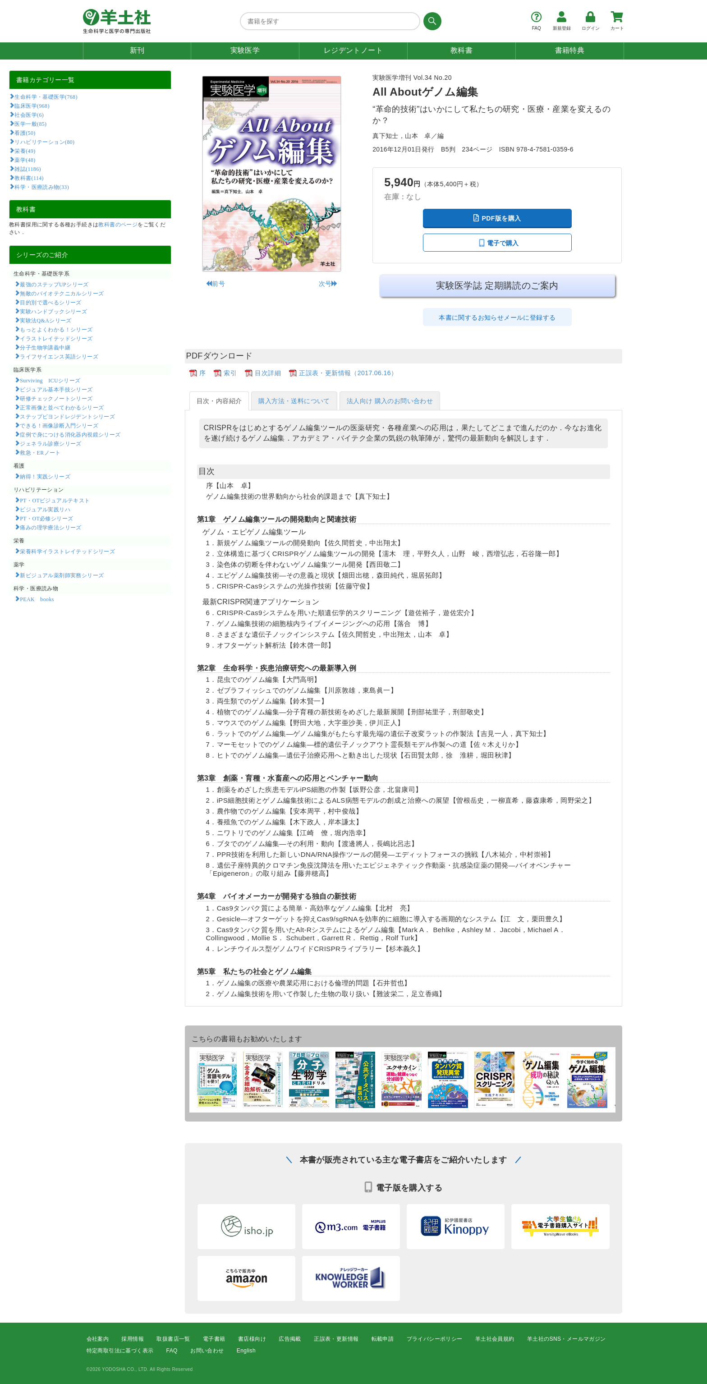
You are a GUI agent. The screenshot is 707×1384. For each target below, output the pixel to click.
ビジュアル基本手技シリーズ (56, 389)
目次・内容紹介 (219, 401)
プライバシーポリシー (435, 1339)
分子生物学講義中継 (45, 347)
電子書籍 (214, 1339)
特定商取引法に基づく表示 (120, 1350)
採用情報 (132, 1339)
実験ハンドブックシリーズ (53, 311)
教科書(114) (29, 177)
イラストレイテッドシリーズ (56, 338)
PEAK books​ (37, 599)
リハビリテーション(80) (44, 141)
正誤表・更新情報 (336, 1339)
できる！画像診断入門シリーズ (59, 425)
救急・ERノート (40, 452)
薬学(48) (24, 159)
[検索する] (430, 21)
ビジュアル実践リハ (45, 509)
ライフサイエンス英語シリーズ (59, 356)
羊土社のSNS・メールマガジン (566, 1339)
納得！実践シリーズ (45, 476)
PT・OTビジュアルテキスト (55, 500)
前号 (215, 283)
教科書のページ (118, 224)
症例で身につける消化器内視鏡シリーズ (70, 434)
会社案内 (98, 1339)
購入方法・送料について (294, 401)
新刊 (137, 50)
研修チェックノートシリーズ (56, 398)
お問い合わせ (207, 1350)
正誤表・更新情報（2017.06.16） (348, 373)
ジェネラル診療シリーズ (50, 443)
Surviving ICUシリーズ (50, 380)
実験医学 (245, 50)
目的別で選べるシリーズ (50, 302)
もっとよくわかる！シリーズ (56, 329)
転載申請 (383, 1339)
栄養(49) (24, 150)
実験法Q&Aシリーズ (45, 320)
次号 (328, 283)
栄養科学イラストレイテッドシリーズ (67, 551)
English (246, 1350)
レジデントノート (353, 50)
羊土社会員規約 (494, 1339)
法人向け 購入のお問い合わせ (390, 401)
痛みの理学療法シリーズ (50, 527)
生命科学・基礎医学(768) (45, 96)
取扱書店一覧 (173, 1339)
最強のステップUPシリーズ (54, 284)
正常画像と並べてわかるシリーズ (62, 407)
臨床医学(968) (31, 105)
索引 (230, 373)
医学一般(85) (30, 123)
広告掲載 (290, 1339)
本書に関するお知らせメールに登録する (497, 317)
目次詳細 (268, 373)
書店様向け (252, 1339)
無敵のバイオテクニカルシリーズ (62, 293)
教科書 (461, 50)
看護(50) (24, 132)
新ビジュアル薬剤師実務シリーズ (62, 575)
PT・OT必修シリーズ (46, 518)
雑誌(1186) (27, 168)
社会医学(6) (29, 114)
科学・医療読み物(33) (41, 186)
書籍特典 (570, 50)
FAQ (172, 1350)
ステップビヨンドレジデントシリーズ (67, 416)
